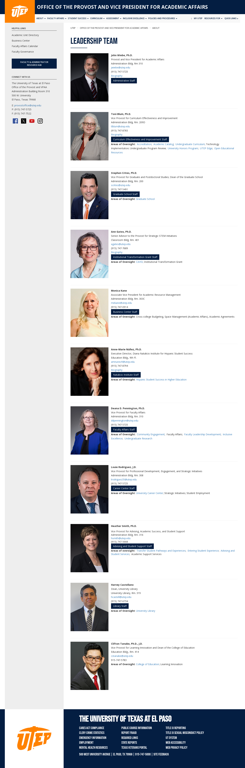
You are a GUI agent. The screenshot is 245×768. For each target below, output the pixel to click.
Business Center (21, 40)
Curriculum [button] (97, 18)
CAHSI (139, 261)
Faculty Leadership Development (202, 434)
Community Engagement (151, 434)
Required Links (129, 738)
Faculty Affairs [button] (56, 18)
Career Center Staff (123, 488)
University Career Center (149, 493)
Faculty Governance (23, 51)
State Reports (129, 743)
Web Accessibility (176, 743)
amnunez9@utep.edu (123, 361)
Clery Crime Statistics (91, 733)
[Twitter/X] (23, 121)
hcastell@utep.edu (121, 597)
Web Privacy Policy (176, 748)
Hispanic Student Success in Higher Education (161, 379)
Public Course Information (136, 728)
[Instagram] (40, 121)
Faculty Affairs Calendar (25, 46)
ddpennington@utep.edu (124, 420)
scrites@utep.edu (120, 185)
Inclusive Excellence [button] (135, 18)
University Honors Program (183, 148)
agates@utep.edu (121, 244)
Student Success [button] (78, 18)
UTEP (73, 28)
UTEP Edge (206, 148)
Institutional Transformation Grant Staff (135, 257)
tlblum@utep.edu (120, 126)
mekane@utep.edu (121, 302)
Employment (86, 743)
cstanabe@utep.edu (122, 656)
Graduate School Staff (125, 194)
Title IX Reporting (176, 728)
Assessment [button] (113, 18)
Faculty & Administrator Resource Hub (34, 64)
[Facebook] (15, 121)
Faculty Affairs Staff (124, 429)
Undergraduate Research (138, 438)
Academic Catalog (163, 144)
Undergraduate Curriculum (190, 144)
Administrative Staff (124, 80)
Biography (116, 75)
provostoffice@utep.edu (27, 105)
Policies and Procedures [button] (162, 18)
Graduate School (145, 199)
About (155, 28)
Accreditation (144, 144)
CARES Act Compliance (91, 728)
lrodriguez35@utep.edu (124, 479)
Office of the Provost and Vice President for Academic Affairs (122, 7)
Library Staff (120, 606)
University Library (145, 610)
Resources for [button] (213, 18)
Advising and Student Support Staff (132, 546)
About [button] (41, 18)
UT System (171, 738)
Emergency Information (92, 738)
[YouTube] (32, 121)
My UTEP (198, 18)
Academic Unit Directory (25, 35)
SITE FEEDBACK (161, 754)
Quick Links (231, 18)
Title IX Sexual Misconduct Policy (185, 733)
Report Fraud (129, 733)
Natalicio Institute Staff (126, 374)
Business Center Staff (125, 311)
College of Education (147, 664)
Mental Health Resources (93, 748)
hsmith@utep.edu (121, 538)
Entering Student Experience (203, 550)
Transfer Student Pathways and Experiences (161, 550)
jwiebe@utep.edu (120, 67)
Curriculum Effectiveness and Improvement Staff (140, 139)
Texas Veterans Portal (134, 748)
